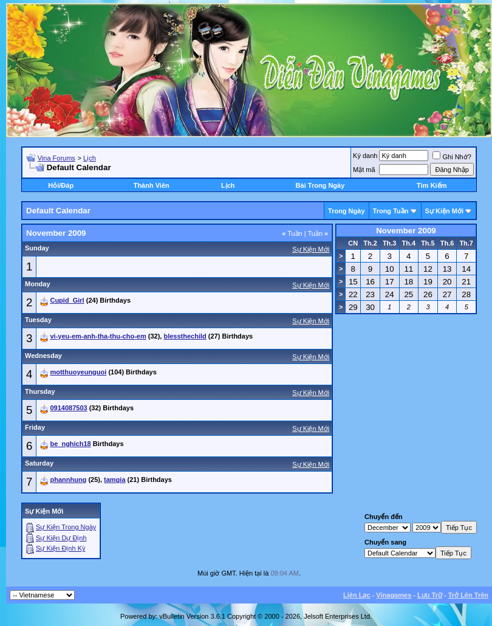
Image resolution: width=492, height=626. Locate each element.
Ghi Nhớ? (451, 156)
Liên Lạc (357, 595)
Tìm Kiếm (431, 185)
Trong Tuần (391, 211)
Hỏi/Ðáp (60, 185)
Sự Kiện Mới (444, 211)
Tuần (292, 233)
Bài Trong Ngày (320, 185)
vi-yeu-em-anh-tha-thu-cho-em (98, 336)
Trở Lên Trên (468, 595)
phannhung (68, 479)
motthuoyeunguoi (78, 372)
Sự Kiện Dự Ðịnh (61, 538)
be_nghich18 (70, 443)
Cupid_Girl (67, 300)
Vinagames (393, 595)
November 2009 (406, 230)
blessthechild (184, 336)
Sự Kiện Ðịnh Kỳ (60, 548)
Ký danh (365, 155)
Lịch (89, 158)
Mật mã (364, 169)
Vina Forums (56, 158)
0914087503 (68, 407)
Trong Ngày (346, 211)
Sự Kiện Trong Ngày (66, 527)
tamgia (114, 479)
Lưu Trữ (429, 595)
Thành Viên (151, 185)
